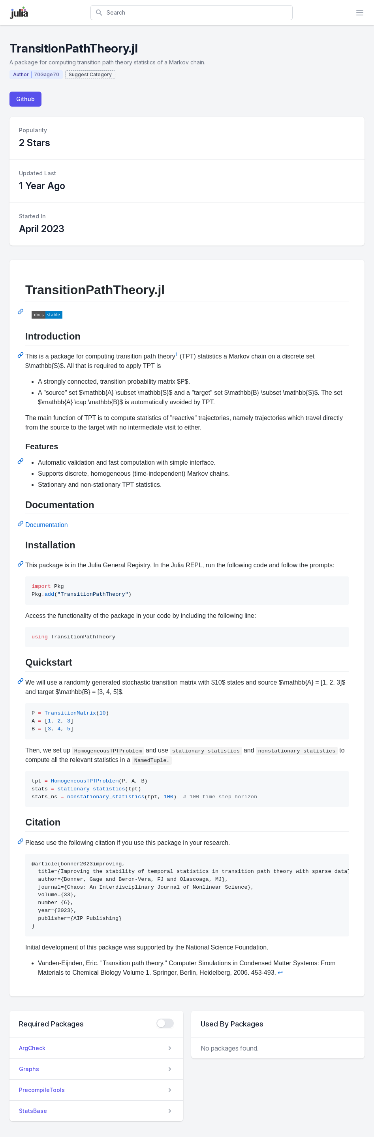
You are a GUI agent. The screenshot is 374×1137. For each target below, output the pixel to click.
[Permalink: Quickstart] (21, 681)
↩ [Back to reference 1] (280, 972)
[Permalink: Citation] (21, 841)
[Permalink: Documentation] (21, 523)
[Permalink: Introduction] (21, 355)
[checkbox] (165, 1023)
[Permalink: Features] (21, 461)
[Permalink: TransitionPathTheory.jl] (21, 311)
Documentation (46, 525)
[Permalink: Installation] (21, 564)
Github (25, 99)
